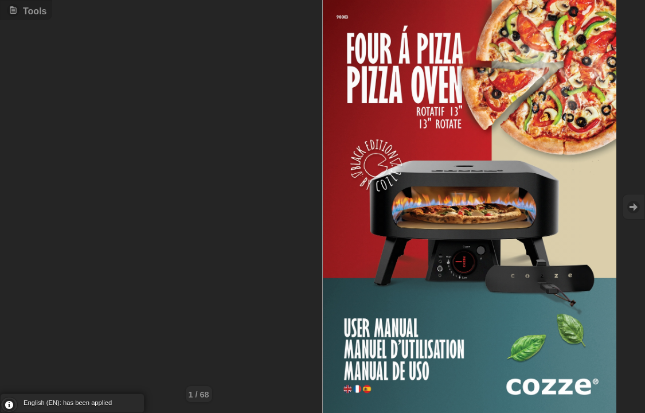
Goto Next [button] (633, 207)
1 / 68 (199, 394)
